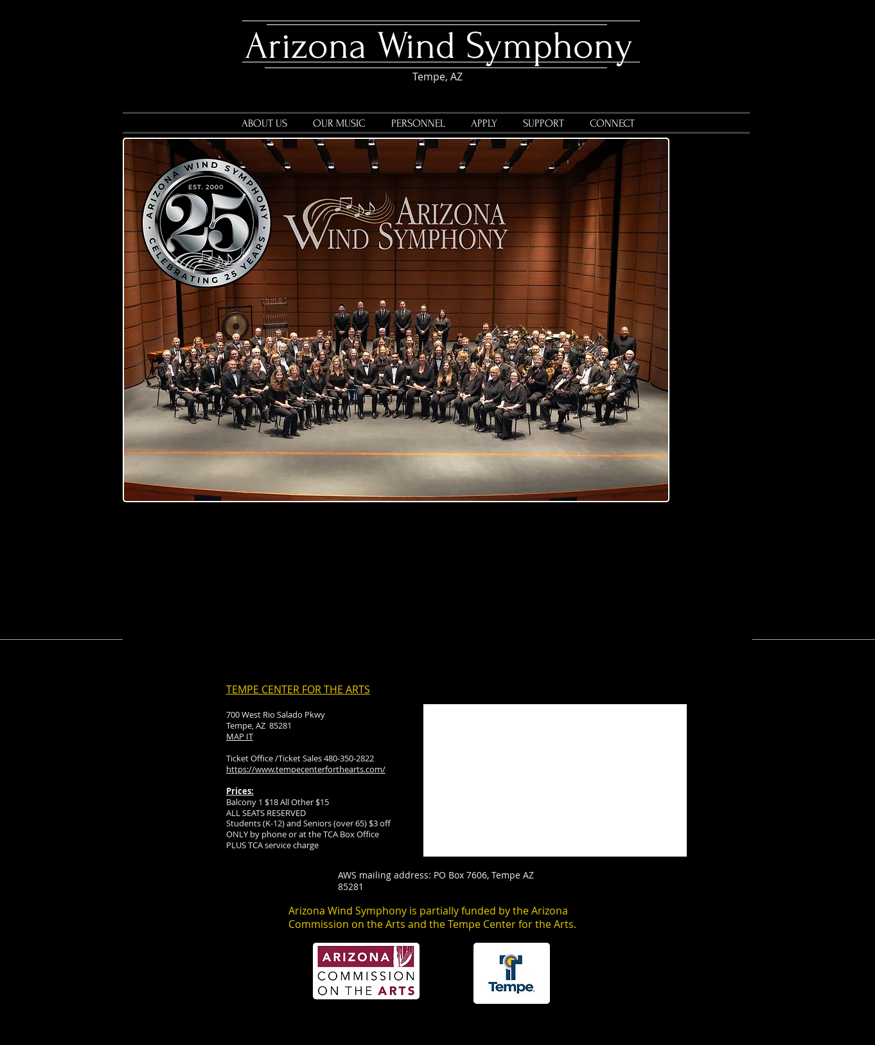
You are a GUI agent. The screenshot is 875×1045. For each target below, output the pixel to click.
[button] (339, 123)
